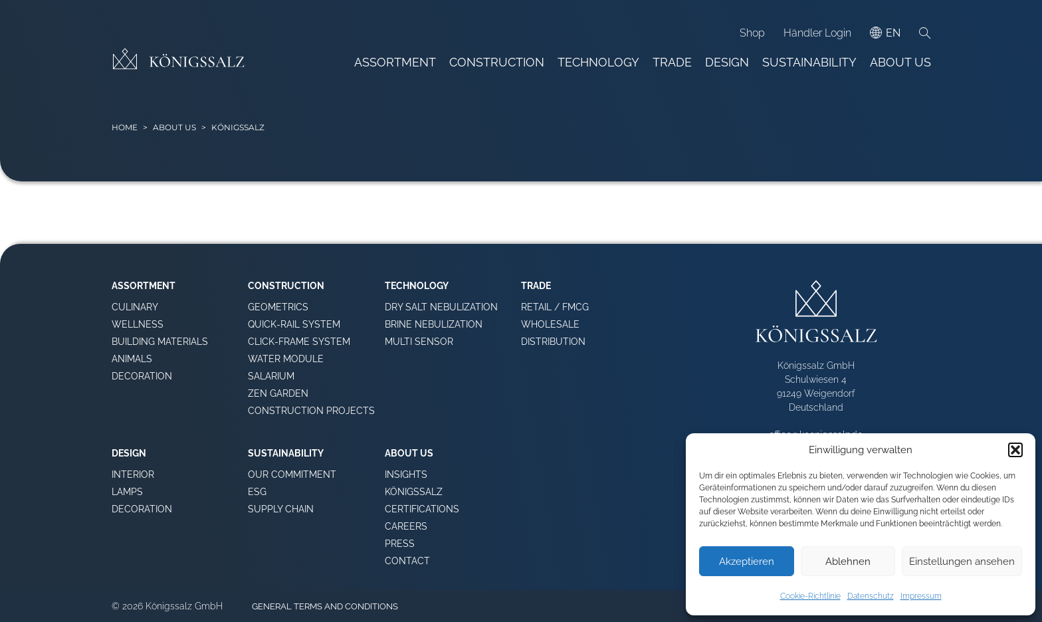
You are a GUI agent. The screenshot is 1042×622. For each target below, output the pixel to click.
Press (400, 543)
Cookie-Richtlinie (810, 596)
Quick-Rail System (294, 324)
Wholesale (550, 324)
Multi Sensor (419, 341)
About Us (900, 62)
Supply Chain (281, 509)
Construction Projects (311, 410)
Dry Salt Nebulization (441, 307)
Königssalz (414, 491)
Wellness (137, 324)
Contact (407, 561)
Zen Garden (278, 393)
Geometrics (278, 307)
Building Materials (160, 341)
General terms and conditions (325, 606)
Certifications (422, 509)
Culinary (135, 307)
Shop (752, 33)
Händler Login (817, 33)
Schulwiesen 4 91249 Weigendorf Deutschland (816, 393)
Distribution (553, 341)
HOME (125, 127)
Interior (133, 474)
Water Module (286, 359)
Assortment (395, 62)
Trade (672, 62)
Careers (406, 526)
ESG (257, 491)
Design (727, 62)
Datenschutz (870, 596)
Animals (132, 359)
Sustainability (809, 62)
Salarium (271, 376)
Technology (598, 62)
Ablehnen (848, 562)
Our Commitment (292, 474)
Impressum (921, 596)
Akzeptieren (746, 562)
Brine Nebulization (433, 324)
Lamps (127, 491)
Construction (496, 62)
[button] (1015, 450)
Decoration (142, 376)
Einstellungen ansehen (962, 562)
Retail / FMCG (555, 307)
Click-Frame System (299, 341)
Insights (406, 474)
